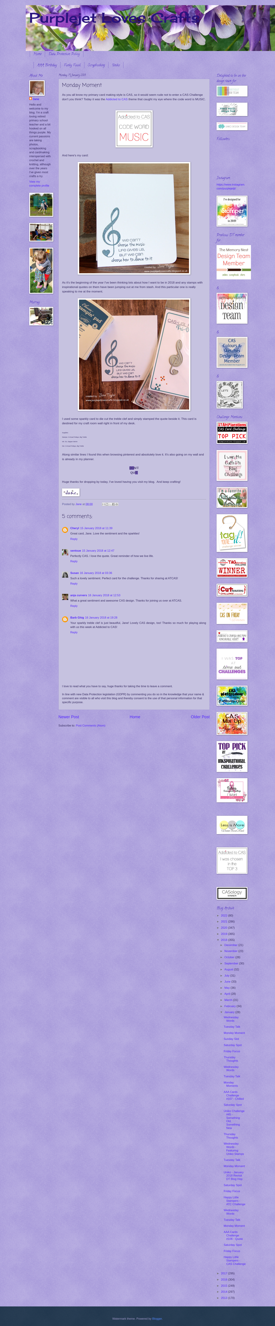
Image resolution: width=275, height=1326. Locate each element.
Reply (74, 539)
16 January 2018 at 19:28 (101, 617)
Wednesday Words (231, 1019)
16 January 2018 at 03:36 (96, 573)
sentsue (75, 550)
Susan (74, 573)
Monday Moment (234, 1033)
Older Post (200, 717)
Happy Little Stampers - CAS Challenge (235, 1260)
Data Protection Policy (64, 54)
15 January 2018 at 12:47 (98, 550)
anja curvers (78, 595)
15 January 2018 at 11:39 (96, 528)
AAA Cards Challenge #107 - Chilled (234, 1095)
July (227, 975)
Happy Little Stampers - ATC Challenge (234, 1201)
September (231, 963)
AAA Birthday (47, 65)
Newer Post (68, 717)
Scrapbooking (96, 65)
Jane (36, 99)
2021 (224, 921)
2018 (224, 940)
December (231, 945)
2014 (224, 1291)
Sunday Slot (231, 1039)
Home (37, 54)
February (230, 1006)
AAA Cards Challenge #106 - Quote (233, 1235)
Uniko (116, 65)
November (231, 951)
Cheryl (74, 528)
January (229, 1012)
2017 (224, 1273)
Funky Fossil (72, 65)
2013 (224, 1298)
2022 (224, 915)
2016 (224, 1279)
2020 (224, 927)
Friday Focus (232, 1051)
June (227, 981)
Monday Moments (231, 1084)
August (229, 969)
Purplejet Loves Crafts (114, 17)
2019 (224, 934)
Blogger (157, 1318)
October (229, 957)
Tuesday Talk (232, 1026)
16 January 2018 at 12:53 (104, 595)
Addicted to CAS (117, 99)
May (227, 987)
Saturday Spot (233, 1045)
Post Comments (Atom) (90, 725)
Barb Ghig (77, 617)
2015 (224, 1285)
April (227, 993)
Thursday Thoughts (231, 1059)
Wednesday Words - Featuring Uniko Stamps (234, 1149)
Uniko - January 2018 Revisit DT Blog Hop (234, 1176)
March (228, 1000)
